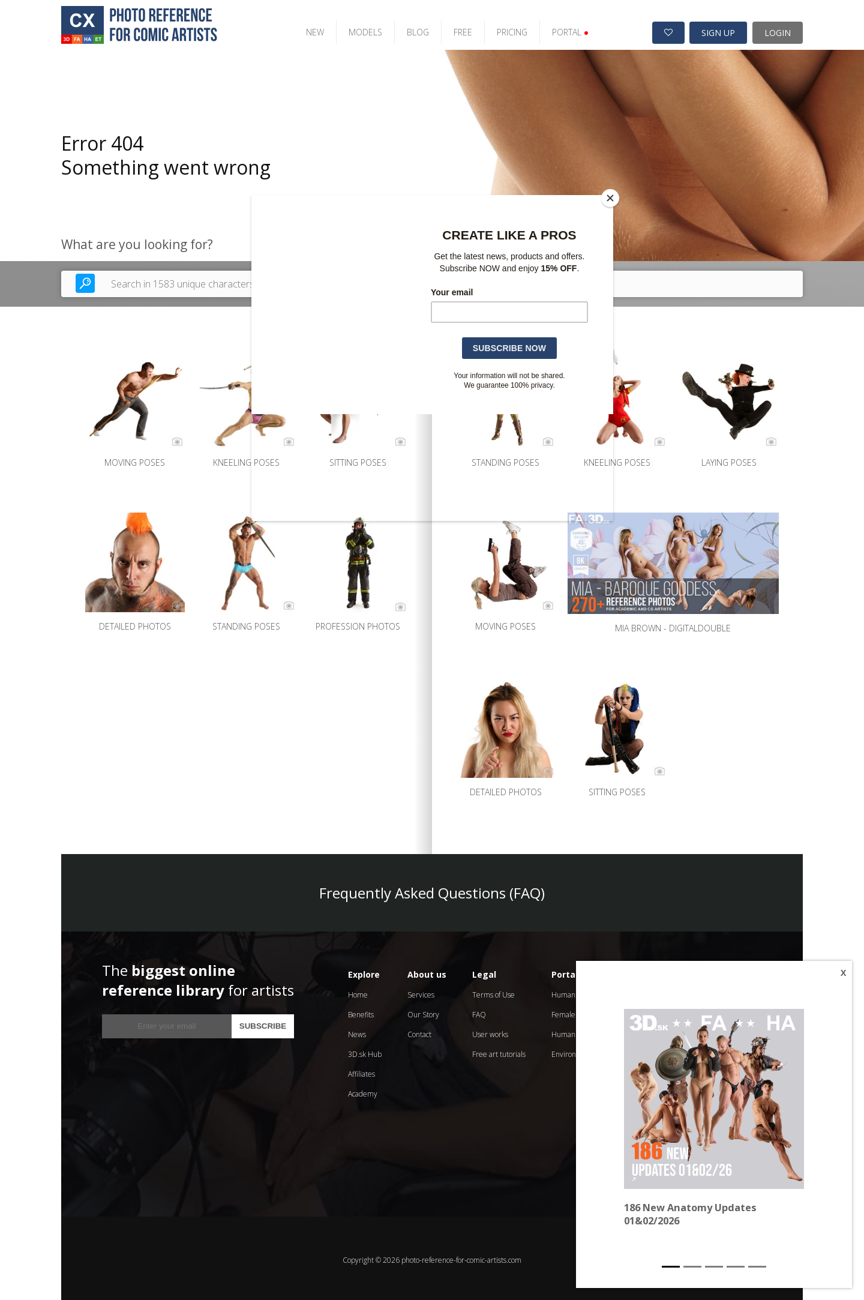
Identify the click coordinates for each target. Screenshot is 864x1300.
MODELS (356, 28)
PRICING (503, 28)
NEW (306, 28)
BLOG (409, 28)
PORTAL (561, 28)
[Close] (610, 198)
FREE (454, 28)
